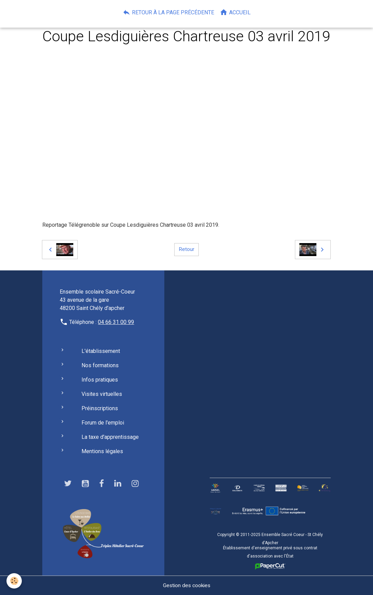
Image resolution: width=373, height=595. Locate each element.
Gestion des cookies (186, 585)
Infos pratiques (99, 379)
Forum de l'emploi (102, 422)
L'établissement (100, 351)
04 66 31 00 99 (116, 322)
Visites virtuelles (101, 394)
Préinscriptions (99, 408)
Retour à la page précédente (168, 12)
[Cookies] (14, 581)
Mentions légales (102, 451)
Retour (186, 249)
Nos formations (100, 365)
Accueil (235, 12)
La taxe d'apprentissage (110, 437)
